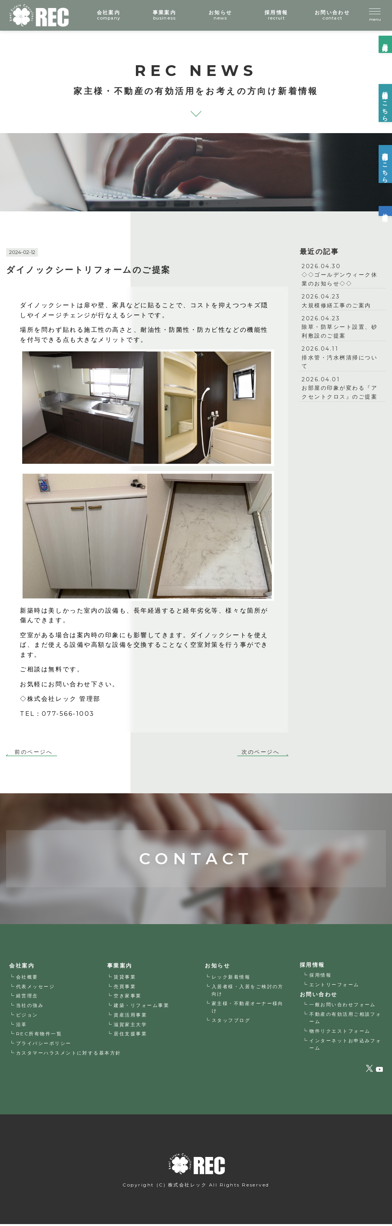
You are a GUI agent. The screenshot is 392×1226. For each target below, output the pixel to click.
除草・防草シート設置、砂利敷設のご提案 (343, 326)
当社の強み (30, 1007)
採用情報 (321, 976)
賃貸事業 (125, 978)
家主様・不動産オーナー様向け (248, 1008)
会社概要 (27, 978)
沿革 (21, 1026)
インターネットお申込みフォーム (346, 1045)
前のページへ (33, 752)
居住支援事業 (130, 1035)
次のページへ (260, 752)
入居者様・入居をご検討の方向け (248, 991)
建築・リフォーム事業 (142, 1007)
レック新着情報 (231, 978)
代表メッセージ (35, 988)
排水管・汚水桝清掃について (343, 356)
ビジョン (27, 1016)
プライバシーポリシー (44, 1045)
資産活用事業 (130, 1016)
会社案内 (21, 967)
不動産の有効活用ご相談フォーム (346, 1018)
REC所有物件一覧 (39, 1035)
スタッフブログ (231, 1021)
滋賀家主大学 (130, 1026)
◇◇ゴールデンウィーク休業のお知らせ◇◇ (343, 274)
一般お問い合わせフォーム (343, 1006)
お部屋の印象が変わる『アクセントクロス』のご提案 (343, 387)
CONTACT (196, 840)
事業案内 (119, 967)
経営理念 (27, 997)
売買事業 (125, 988)
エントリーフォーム (335, 986)
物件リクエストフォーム (340, 1032)
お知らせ (217, 967)
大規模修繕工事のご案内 (343, 300)
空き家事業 (128, 997)
